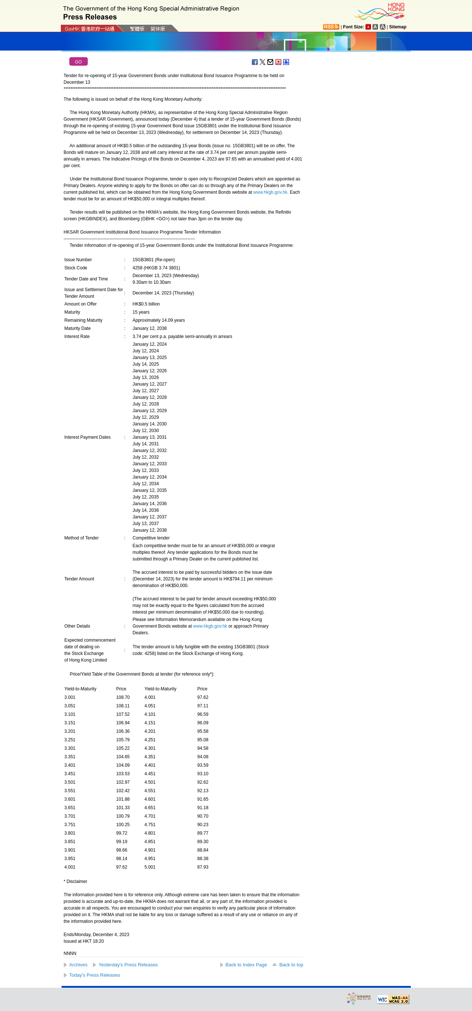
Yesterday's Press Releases (128, 964)
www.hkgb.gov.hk (270, 192)
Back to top (291, 964)
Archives (78, 964)
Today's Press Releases (94, 975)
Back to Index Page (246, 964)
